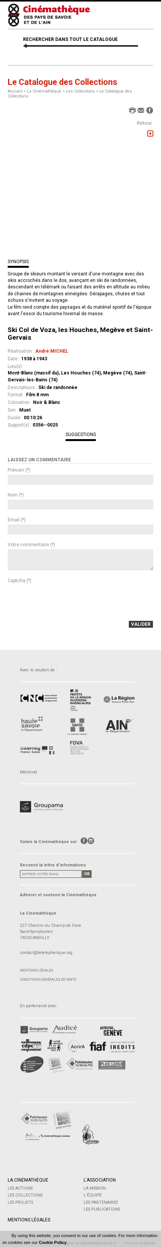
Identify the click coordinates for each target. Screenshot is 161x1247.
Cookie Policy (52, 1242)
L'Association (100, 1180)
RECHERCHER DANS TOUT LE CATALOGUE (70, 39)
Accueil (15, 91)
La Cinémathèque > (46, 91)
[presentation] (66, 600)
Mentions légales (36, 970)
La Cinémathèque (28, 1180)
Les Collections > (82, 91)
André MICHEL (51, 351)
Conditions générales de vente (48, 980)
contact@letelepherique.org (46, 952)
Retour (144, 123)
